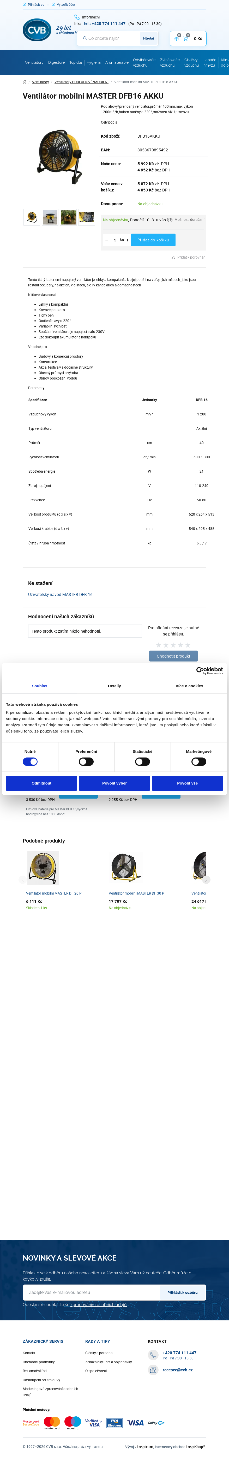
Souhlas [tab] (39, 686)
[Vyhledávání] (118, 38)
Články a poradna (98, 1353)
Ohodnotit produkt (173, 656)
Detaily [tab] (114, 686)
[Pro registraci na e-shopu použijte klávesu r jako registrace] (66, 4)
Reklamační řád (35, 1371)
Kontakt (29, 1353)
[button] (185, 220)
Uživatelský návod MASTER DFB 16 (60, 594)
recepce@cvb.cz (178, 1370)
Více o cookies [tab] (189, 686)
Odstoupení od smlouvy (41, 1380)
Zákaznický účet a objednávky (108, 1362)
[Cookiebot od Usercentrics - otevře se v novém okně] (200, 671)
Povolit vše (187, 783)
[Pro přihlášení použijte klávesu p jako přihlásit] (38, 4)
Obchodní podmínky (39, 1362)
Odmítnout (41, 783)
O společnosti (96, 1371)
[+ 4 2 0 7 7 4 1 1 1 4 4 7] (104, 23)
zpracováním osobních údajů (98, 1304)
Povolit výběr (114, 783)
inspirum (148, 1446)
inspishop (196, 1446)
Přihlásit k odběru (182, 1293)
